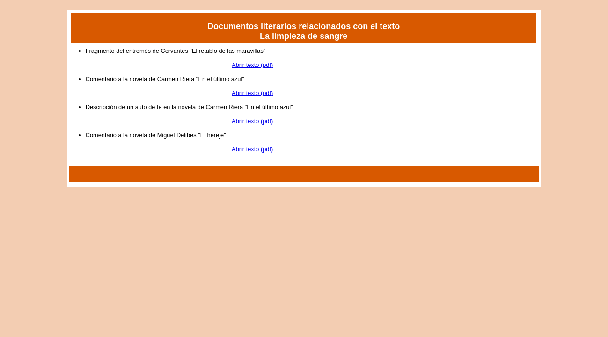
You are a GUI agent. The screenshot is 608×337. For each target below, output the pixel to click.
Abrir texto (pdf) (252, 64)
